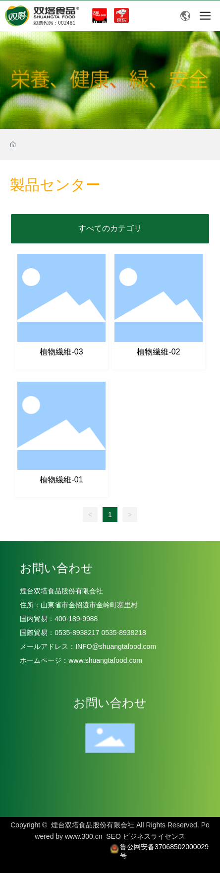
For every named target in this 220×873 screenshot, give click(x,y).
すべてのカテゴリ (110, 228)
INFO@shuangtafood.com (115, 646)
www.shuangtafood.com (105, 660)
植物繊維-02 (158, 352)
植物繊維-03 (61, 352)
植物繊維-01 (61, 479)
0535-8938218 (123, 633)
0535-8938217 (77, 633)
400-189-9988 (78, 619)
